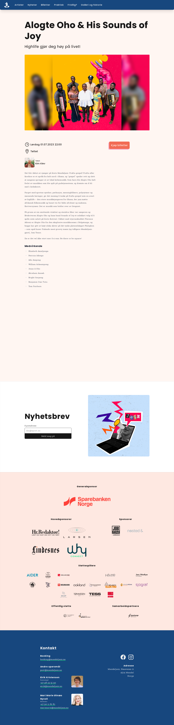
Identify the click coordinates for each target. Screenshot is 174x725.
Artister (19, 4)
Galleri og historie (91, 4)
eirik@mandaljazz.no (51, 686)
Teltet (31, 151)
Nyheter (32, 4)
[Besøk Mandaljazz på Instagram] (131, 657)
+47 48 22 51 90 (48, 682)
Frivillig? (72, 4)
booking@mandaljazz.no (53, 659)
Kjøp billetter (119, 145)
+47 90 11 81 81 (47, 704)
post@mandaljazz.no (51, 670)
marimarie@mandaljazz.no (54, 707)
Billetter (45, 4)
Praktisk (59, 4)
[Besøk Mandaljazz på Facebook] (123, 657)
